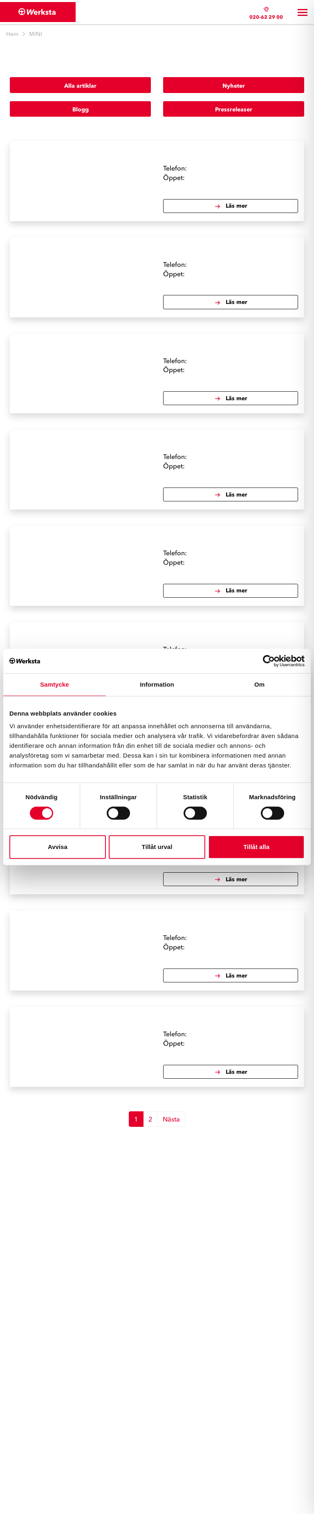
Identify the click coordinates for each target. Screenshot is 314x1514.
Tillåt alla (256, 846)
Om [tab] (259, 684)
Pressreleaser (233, 109)
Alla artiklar (80, 85)
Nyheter (233, 85)
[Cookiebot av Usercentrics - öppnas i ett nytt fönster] (269, 661)
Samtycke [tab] (54, 684)
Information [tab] (157, 684)
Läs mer (230, 206)
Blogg (80, 109)
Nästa (171, 1119)
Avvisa (57, 846)
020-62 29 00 (266, 17)
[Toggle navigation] (302, 12)
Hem (12, 34)
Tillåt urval (157, 846)
